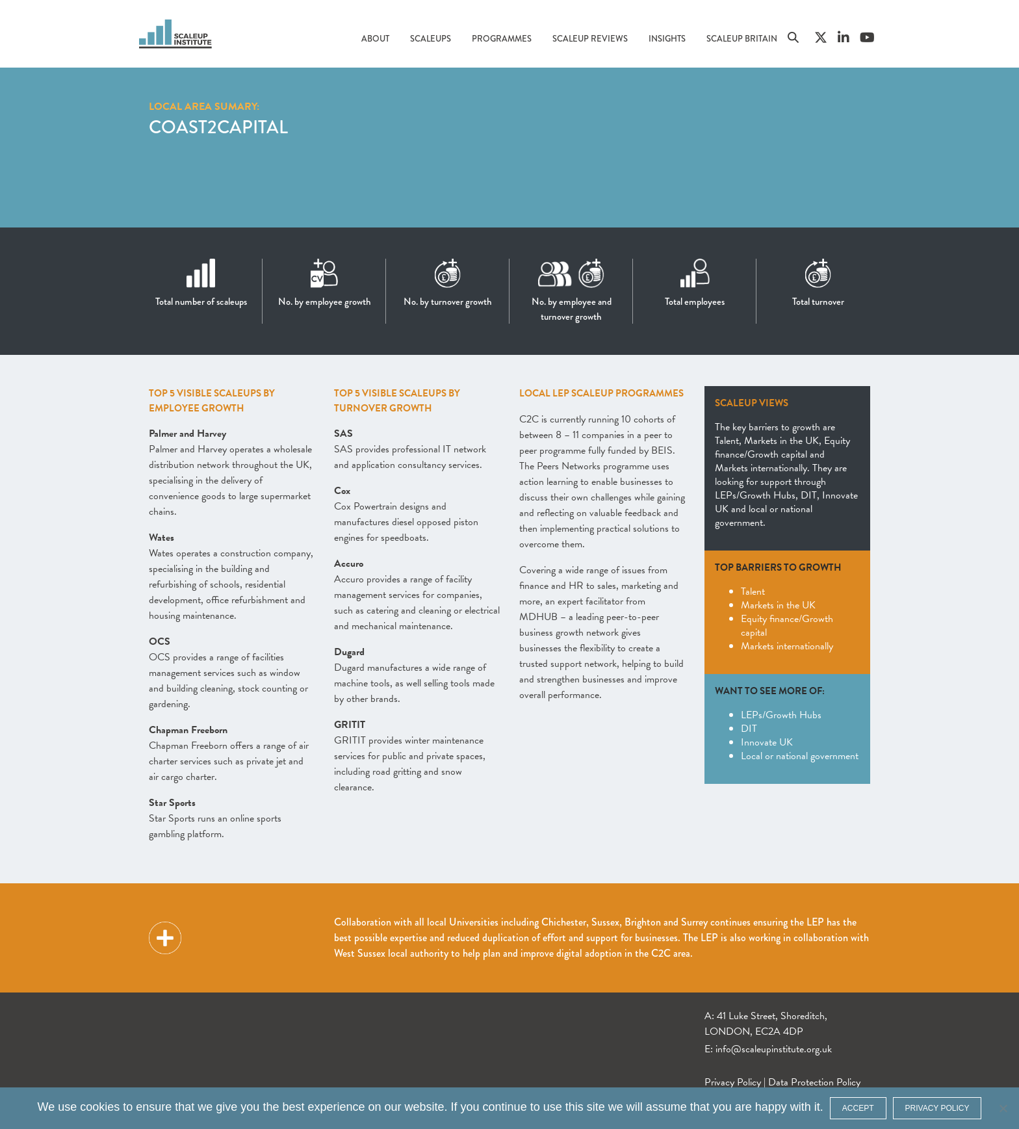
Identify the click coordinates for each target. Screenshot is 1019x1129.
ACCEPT (858, 1108)
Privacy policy (937, 1108)
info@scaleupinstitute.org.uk (774, 1049)
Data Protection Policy (814, 1082)
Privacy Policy (732, 1082)
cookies (100, 1106)
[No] (1002, 1108)
